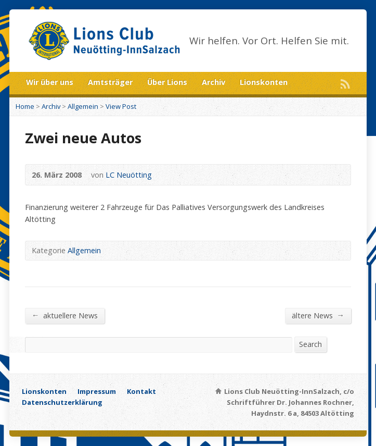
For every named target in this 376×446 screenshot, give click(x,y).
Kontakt (141, 391)
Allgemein (83, 106)
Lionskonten (264, 82)
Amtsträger (110, 82)
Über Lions (167, 82)
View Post (121, 106)
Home (25, 106)
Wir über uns (49, 82)
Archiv (213, 82)
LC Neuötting (129, 175)
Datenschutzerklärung (62, 402)
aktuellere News (65, 315)
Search (310, 344)
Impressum (96, 391)
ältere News (318, 315)
